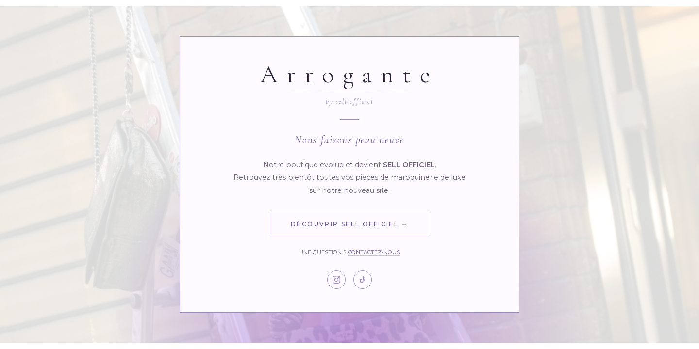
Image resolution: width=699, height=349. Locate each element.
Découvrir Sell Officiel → (349, 224)
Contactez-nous (374, 252)
